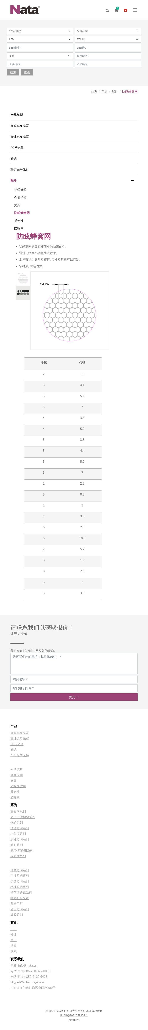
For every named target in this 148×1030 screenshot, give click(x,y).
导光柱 (19, 220)
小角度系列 (18, 834)
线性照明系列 (19, 839)
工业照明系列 (19, 876)
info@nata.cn (27, 965)
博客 (13, 946)
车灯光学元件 (19, 169)
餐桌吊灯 (16, 904)
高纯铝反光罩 (19, 137)
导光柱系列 (18, 856)
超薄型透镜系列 (21, 892)
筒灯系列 (16, 845)
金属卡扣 (20, 197)
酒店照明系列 (19, 909)
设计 (13, 934)
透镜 (13, 159)
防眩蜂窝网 (22, 213)
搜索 (13, 72)
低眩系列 (16, 822)
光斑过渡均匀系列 (22, 817)
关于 (13, 940)
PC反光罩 (17, 148)
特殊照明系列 (19, 887)
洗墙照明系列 (19, 828)
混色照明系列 (19, 870)
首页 (94, 91)
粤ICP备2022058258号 (74, 1015)
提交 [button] (74, 697)
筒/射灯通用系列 (21, 850)
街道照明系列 (19, 881)
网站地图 (74, 1020)
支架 (17, 205)
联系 (13, 951)
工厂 (13, 929)
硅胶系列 (16, 915)
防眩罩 (19, 228)
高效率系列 (18, 811)
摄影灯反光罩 (19, 898)
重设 (27, 72)
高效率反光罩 (19, 126)
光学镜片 (20, 190)
